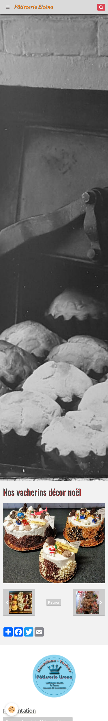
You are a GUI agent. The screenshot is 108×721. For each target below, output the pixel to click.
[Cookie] (11, 709)
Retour (54, 602)
